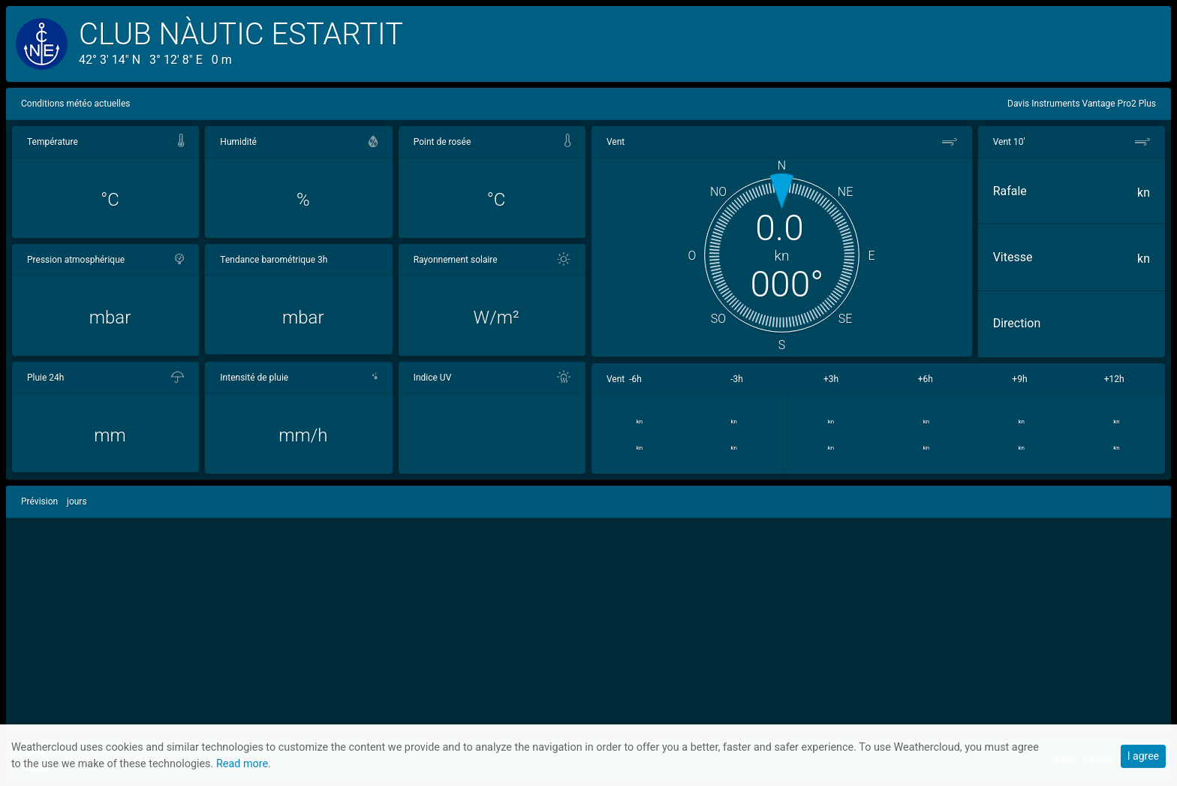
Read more (242, 763)
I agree (1143, 756)
